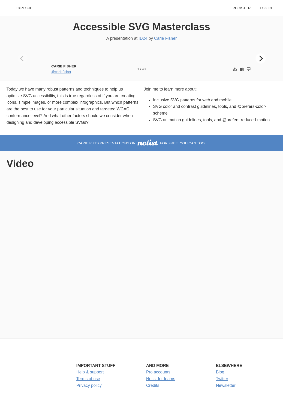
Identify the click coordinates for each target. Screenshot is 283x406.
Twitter (222, 378)
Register (241, 8)
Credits (152, 385)
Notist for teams (160, 378)
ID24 (143, 38)
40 (144, 69)
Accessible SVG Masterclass (141, 26)
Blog (220, 372)
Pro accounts (158, 372)
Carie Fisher (165, 38)
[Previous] (23, 58)
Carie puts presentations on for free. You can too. (141, 143)
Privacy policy (89, 385)
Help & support (90, 372)
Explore (24, 8)
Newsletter (226, 385)
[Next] (261, 58)
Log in (266, 8)
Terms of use (88, 378)
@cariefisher (61, 72)
